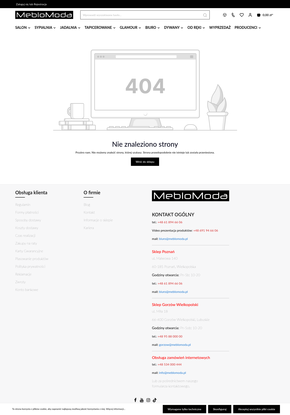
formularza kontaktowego (170, 386)
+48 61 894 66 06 (170, 222)
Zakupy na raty (26, 243)
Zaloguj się (22, 4)
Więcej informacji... (115, 409)
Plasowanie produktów (31, 258)
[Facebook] (135, 401)
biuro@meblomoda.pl (173, 238)
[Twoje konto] (250, 15)
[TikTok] (155, 401)
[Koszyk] (265, 15)
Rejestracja (40, 4)
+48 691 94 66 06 (205, 230)
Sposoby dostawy (28, 220)
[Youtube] (142, 401)
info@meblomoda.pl (172, 372)
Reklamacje (23, 274)
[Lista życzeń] (242, 15)
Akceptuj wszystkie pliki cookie (256, 409)
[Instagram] (148, 401)
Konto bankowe (26, 289)
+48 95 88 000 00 (170, 336)
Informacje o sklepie (98, 220)
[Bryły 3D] (225, 15)
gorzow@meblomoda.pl (175, 344)
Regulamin (22, 204)
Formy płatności (27, 212)
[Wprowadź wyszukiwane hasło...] (140, 14)
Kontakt (89, 212)
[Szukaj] (205, 14)
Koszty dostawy (26, 228)
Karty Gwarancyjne (29, 251)
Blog (87, 204)
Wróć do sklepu (145, 161)
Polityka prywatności (30, 266)
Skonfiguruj (220, 409)
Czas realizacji (25, 235)
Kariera (89, 228)
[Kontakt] (233, 15)
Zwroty (20, 282)
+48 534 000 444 (170, 364)
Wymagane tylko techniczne (186, 409)
